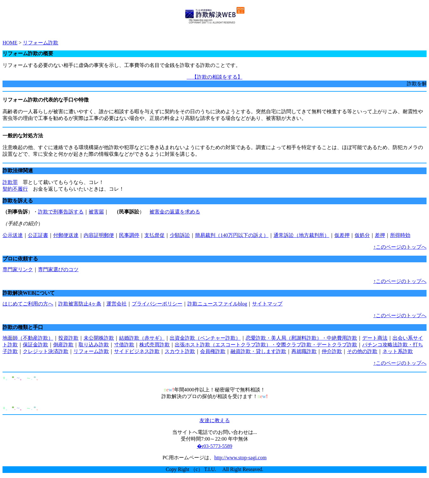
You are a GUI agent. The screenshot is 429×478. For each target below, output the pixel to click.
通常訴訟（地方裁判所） (301, 235)
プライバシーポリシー (157, 303)
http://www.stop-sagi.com (240, 457)
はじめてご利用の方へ (28, 303)
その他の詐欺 (362, 351)
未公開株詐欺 (99, 338)
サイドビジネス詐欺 (137, 351)
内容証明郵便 (99, 235)
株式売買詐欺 (154, 344)
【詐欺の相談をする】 (215, 77)
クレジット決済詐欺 (45, 351)
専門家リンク (18, 269)
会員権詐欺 (212, 351)
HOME (10, 42)
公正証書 (38, 235)
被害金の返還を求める (174, 211)
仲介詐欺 (332, 351)
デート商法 (375, 338)
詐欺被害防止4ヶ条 (79, 303)
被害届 (96, 211)
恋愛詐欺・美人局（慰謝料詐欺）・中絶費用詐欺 (301, 338)
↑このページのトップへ (399, 247)
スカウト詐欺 (180, 351)
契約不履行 (15, 189)
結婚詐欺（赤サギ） (142, 338)
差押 (380, 235)
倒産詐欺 (63, 344)
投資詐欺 (68, 338)
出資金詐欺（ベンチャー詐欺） (205, 338)
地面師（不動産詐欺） (28, 338)
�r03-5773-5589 (214, 446)
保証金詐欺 (35, 344)
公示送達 (13, 235)
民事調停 (129, 235)
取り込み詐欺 (94, 344)
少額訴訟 (180, 235)
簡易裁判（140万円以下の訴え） (231, 235)
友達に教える (214, 420)
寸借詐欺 (124, 344)
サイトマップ (267, 303)
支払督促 (154, 235)
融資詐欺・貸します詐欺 (258, 351)
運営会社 (116, 303)
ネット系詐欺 (397, 351)
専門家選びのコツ (58, 269)
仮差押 (342, 235)
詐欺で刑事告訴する (61, 211)
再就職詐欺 (304, 351)
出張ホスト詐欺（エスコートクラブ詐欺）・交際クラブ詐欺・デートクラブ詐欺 (266, 344)
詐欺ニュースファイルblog (217, 303)
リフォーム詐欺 (40, 42)
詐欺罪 (10, 182)
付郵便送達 (66, 235)
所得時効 (400, 235)
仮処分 (362, 235)
